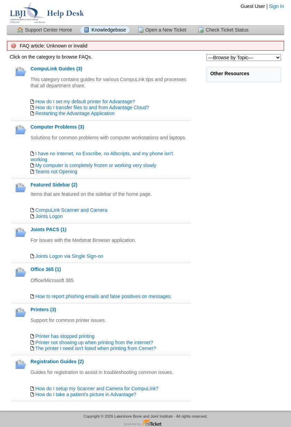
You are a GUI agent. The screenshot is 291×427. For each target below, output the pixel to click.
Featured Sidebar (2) (53, 185)
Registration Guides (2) (57, 361)
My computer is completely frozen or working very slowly (95, 165)
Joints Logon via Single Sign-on (69, 256)
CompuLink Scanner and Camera (71, 210)
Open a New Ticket (166, 30)
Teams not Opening (56, 171)
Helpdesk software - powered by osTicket (145, 423)
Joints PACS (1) (48, 229)
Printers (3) (43, 309)
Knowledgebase (108, 30)
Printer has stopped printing (65, 336)
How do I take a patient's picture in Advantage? (85, 394)
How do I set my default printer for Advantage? (85, 101)
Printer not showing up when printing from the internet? (94, 342)
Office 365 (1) (45, 269)
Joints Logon (49, 216)
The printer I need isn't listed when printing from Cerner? (95, 348)
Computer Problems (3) (57, 127)
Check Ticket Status (227, 30)
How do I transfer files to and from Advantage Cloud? (92, 107)
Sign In (276, 6)
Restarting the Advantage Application (75, 113)
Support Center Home (48, 30)
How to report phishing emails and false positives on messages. (103, 296)
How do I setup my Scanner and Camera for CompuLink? (97, 388)
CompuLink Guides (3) (56, 68)
